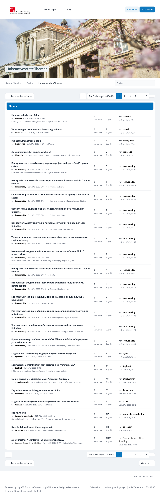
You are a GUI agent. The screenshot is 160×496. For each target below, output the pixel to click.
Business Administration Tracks (26, 140)
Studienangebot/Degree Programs (64, 317)
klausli (17, 132)
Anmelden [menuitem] (132, 9)
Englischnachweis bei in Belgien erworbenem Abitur (36, 390)
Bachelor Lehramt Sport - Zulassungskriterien (32, 426)
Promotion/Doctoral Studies (61, 229)
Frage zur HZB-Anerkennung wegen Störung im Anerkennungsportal (43, 353)
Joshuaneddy (20, 169)
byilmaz (18, 356)
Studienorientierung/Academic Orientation (63, 155)
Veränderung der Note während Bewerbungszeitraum (36, 129)
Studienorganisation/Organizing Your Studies (68, 200)
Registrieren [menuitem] (147, 9)
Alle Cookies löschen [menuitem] (141, 476)
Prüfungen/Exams (57, 186)
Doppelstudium (18, 412)
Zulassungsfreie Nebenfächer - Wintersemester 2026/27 (37, 439)
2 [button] (124, 96)
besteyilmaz (20, 144)
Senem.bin (19, 393)
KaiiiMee (18, 118)
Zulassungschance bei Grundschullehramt (31, 151)
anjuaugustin (23, 382)
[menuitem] (49, 9)
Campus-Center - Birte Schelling (28, 443)
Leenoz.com (73, 487)
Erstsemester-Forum (58, 215)
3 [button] (130, 96)
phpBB (20, 487)
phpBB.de (37, 490)
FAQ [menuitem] (67, 9)
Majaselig (19, 155)
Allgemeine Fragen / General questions (65, 345)
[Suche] (146, 83)
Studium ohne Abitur (58, 243)
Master (46, 132)
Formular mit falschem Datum (25, 115)
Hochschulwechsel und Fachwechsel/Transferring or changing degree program (43, 260)
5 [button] (141, 96)
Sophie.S (18, 368)
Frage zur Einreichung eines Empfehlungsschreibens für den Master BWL (45, 401)
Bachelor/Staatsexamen (59, 289)
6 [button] (146, 96)
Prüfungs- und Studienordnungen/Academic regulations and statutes (39, 121)
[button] (152, 96)
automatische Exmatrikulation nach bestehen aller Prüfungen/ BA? (43, 364)
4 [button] (135, 96)
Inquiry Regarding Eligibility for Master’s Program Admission (40, 378)
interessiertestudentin (24, 415)
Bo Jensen (19, 430)
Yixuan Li (18, 404)
